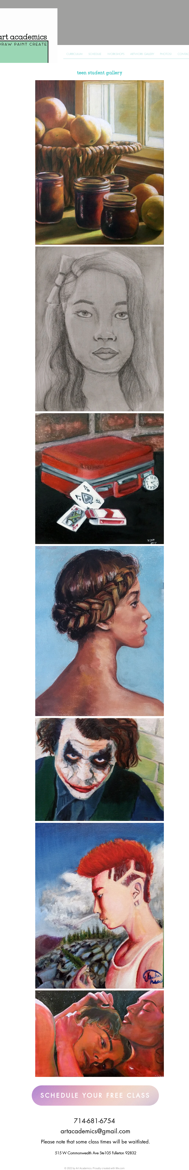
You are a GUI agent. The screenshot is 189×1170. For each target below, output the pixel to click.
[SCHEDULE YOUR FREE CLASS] (95, 1095)
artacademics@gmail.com (95, 1131)
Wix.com (120, 1168)
